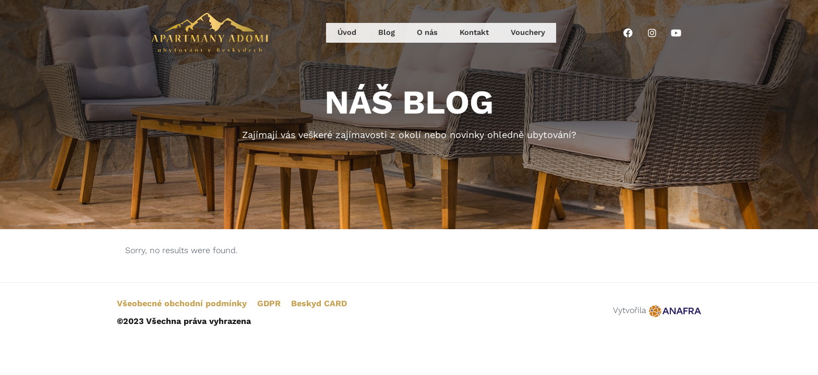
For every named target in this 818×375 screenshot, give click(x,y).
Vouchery (525, 32)
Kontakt (470, 32)
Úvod (347, 32)
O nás (424, 32)
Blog (385, 32)
